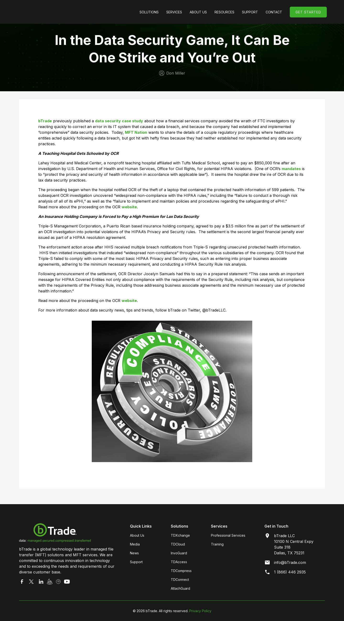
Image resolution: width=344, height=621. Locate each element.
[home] (53, 12)
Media (135, 544)
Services (174, 12)
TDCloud (178, 544)
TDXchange (180, 535)
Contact (274, 12)
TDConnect (180, 580)
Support (136, 562)
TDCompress (181, 571)
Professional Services (228, 535)
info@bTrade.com (290, 562)
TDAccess (179, 562)
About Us (198, 12)
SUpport (250, 12)
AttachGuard (180, 588)
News (134, 553)
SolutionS (149, 12)
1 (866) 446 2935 (290, 572)
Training (217, 544)
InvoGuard (179, 553)
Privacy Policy (200, 611)
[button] (149, 12)
